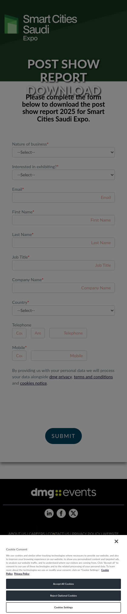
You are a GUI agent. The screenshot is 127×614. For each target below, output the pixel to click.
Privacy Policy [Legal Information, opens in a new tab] (21, 573)
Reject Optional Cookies (63, 595)
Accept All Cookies (63, 583)
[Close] (116, 541)
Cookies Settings (63, 607)
